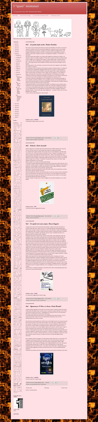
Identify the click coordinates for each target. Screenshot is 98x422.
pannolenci (16, 309)
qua (28, 295)
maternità (15, 290)
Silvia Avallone (19, 350)
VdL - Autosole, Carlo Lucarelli (36, 146)
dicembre (18, 55)
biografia (18, 158)
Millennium (20, 294)
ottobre (17, 59)
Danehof (19, 188)
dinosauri (20, 191)
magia (16, 281)
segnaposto (15, 347)
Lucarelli (31, 217)
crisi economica (17, 187)
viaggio (19, 387)
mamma (15, 282)
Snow (17, 353)
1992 (14, 125)
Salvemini (16, 338)
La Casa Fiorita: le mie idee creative (40, 15)
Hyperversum (37, 384)
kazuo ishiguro (19, 253)
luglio (17, 64)
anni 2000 (16, 147)
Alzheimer (15, 138)
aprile (17, 70)
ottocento (20, 306)
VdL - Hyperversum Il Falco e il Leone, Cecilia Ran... (18, 98)
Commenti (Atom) (33, 390)
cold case (17, 184)
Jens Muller (20, 248)
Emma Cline (16, 199)
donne (19, 195)
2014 (16, 109)
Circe (14, 183)
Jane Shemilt (17, 245)
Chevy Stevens (16, 176)
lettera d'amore (16, 266)
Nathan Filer (18, 302)
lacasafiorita (19, 258)
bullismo (15, 164)
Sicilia (14, 350)
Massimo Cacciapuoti (17, 288)
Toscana (15, 369)
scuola (16, 345)
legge (19, 265)
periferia (16, 313)
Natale (14, 302)
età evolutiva (16, 204)
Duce (21, 196)
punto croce (16, 324)
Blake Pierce (15, 159)
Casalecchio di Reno (17, 171)
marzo (17, 72)
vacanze (15, 379)
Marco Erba (15, 284)
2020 (16, 49)
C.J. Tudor (20, 164)
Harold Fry (20, 231)
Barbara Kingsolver (17, 155)
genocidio (18, 220)
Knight (15, 256)
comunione (15, 186)
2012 (16, 113)
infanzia (17, 239)
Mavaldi (19, 292)
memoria (15, 293)
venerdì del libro (40, 139)
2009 (16, 117)
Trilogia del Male (17, 371)
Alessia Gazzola (32, 300)
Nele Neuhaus (16, 304)
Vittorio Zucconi (17, 388)
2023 (16, 44)
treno (19, 370)
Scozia (21, 343)
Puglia (19, 322)
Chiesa (19, 179)
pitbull (16, 317)
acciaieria (15, 129)
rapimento (20, 326)
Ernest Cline (16, 203)
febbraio (17, 74)
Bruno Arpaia (17, 163)
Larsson (15, 262)
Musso (15, 301)
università (15, 378)
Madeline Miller (17, 278)
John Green (16, 249)
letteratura (16, 268)
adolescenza (16, 130)
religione (15, 330)
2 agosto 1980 (19, 125)
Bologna (15, 160)
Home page (15, 15)
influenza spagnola (17, 240)
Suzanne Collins (17, 362)
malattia (19, 281)
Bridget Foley (19, 162)
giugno (17, 66)
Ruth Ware (20, 337)
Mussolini (18, 301)
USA (19, 378)
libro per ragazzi (19, 269)
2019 (16, 51)
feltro (14, 215)
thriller (20, 365)
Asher (14, 151)
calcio (16, 166)
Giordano (16, 224)
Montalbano (35, 139)
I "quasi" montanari (26, 6)
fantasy (18, 211)
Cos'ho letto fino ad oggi (25, 15)
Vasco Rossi (16, 382)
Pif (17, 314)
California (20, 166)
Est (19, 203)
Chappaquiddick (16, 175)
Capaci (16, 168)
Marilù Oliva (17, 286)
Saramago (20, 342)
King (16, 255)
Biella (14, 158)
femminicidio (20, 215)
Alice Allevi (38, 300)
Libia (14, 269)
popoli (20, 320)
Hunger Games (17, 235)
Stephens (18, 357)
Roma (21, 334)
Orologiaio (15, 306)
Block (19, 159)
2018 (16, 53)
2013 (16, 111)
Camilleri (31, 139)
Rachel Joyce (16, 325)
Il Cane (16, 237)
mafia (21, 280)
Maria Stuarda (19, 285)
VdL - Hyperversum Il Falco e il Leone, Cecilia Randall (43, 306)
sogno (21, 353)
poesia (20, 317)
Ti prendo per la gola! (55, 15)
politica (16, 320)
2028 (19, 126)
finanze (15, 217)
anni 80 (20, 147)
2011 (16, 115)
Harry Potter (16, 232)
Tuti (18, 375)
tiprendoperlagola (19, 366)
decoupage (15, 191)
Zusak (15, 392)
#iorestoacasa (16, 122)
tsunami (15, 374)
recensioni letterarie (17, 329)
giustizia (19, 227)
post (45, 229)
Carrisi (18, 170)
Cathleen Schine (17, 172)
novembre (18, 57)
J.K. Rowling (19, 244)
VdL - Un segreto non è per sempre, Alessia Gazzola (42, 224)
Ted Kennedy (16, 363)
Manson (19, 282)
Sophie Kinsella (17, 354)
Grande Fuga (16, 228)
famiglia (20, 209)
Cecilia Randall (32, 384)
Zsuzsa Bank (20, 391)
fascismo (15, 212)
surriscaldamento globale (18, 361)
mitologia (17, 296)
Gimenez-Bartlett (19, 223)
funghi (14, 220)
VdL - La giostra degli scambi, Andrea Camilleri (41, 45)
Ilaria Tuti (20, 237)
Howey (16, 233)
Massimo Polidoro (17, 289)
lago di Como (17, 260)
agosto (17, 63)
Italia (14, 244)
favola (19, 212)
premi (16, 321)
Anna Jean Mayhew (18, 146)
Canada (20, 167)
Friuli (19, 219)
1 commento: (47, 382)
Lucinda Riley (17, 276)
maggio (17, 68)
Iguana (21, 236)
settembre (18, 61)
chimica (15, 180)
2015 (16, 107)
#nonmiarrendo (16, 123)
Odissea (19, 305)
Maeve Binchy (16, 280)
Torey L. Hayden (17, 367)
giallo (15, 221)
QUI (43, 121)
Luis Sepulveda (16, 277)
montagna (15, 297)
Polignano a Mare (19, 318)
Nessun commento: (48, 137)
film (19, 216)
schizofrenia (16, 343)
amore (15, 141)
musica (18, 300)
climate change (19, 183)
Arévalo (19, 150)
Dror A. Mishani (16, 196)
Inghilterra (15, 241)
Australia (18, 151)
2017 (16, 103)
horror (21, 232)
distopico (16, 192)
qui (29, 316)
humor (19, 233)
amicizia (20, 138)
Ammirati (17, 139)
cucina (15, 188)
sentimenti (16, 349)
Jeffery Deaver (16, 247)
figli (15, 216)
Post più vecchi (64, 387)
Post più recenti (29, 387)
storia (14, 358)
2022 (16, 45)
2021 (16, 47)
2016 (16, 105)
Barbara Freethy (16, 154)
